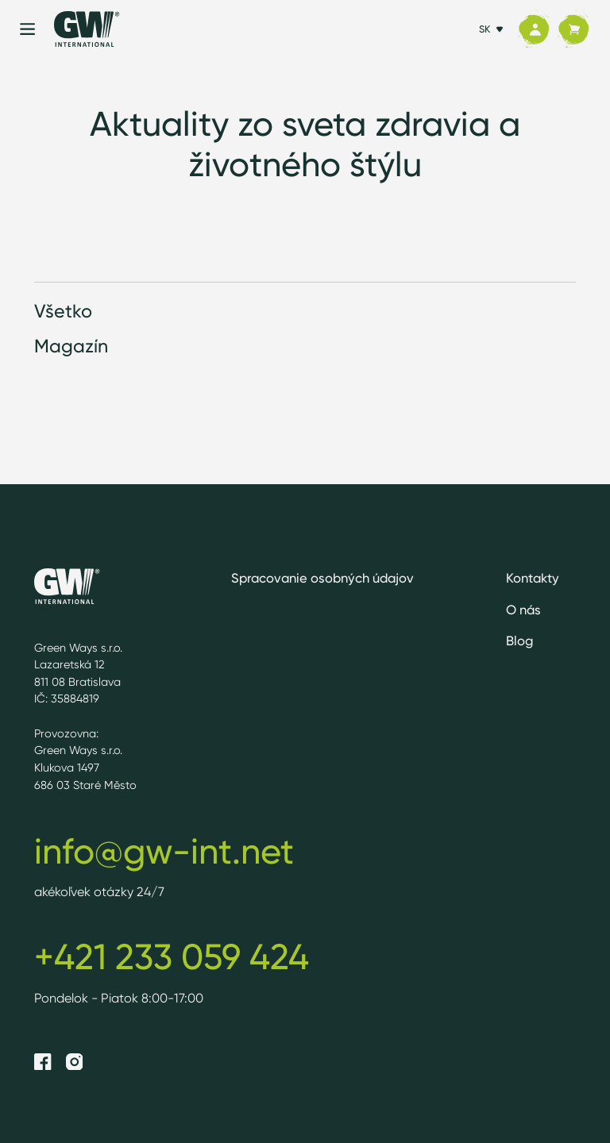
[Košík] (573, 29)
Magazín (71, 345)
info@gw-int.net (164, 851)
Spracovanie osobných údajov (322, 578)
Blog (519, 640)
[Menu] (27, 29)
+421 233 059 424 (171, 956)
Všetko (63, 310)
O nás (523, 610)
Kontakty (532, 578)
